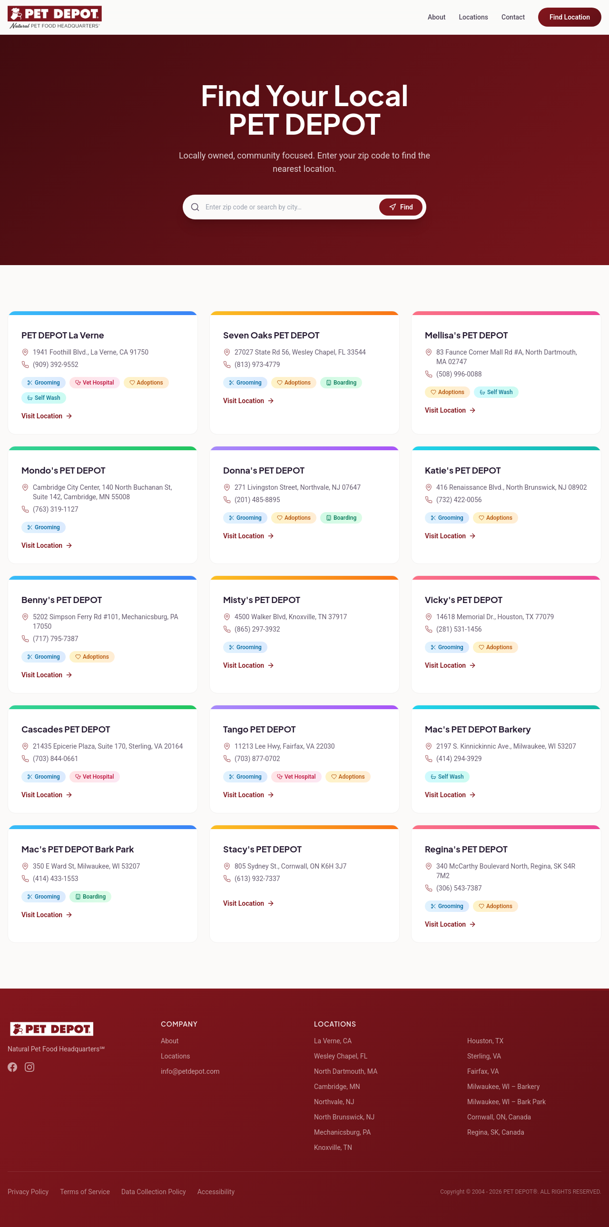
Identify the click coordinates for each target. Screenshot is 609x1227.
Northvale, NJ (334, 1102)
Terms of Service (85, 1192)
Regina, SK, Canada (495, 1132)
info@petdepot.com (190, 1071)
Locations (473, 17)
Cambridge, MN (337, 1086)
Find (401, 207)
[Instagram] (29, 1067)
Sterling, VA (484, 1056)
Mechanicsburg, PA (342, 1132)
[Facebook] (12, 1067)
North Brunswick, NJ (344, 1117)
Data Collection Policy (153, 1192)
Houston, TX (485, 1041)
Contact (513, 17)
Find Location (570, 17)
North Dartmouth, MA (345, 1071)
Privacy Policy (28, 1192)
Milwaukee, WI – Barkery (503, 1086)
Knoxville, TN (333, 1147)
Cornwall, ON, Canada (499, 1117)
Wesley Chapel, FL (340, 1056)
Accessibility (216, 1192)
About (437, 17)
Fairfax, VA (483, 1071)
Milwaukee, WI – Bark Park (506, 1102)
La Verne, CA (333, 1041)
